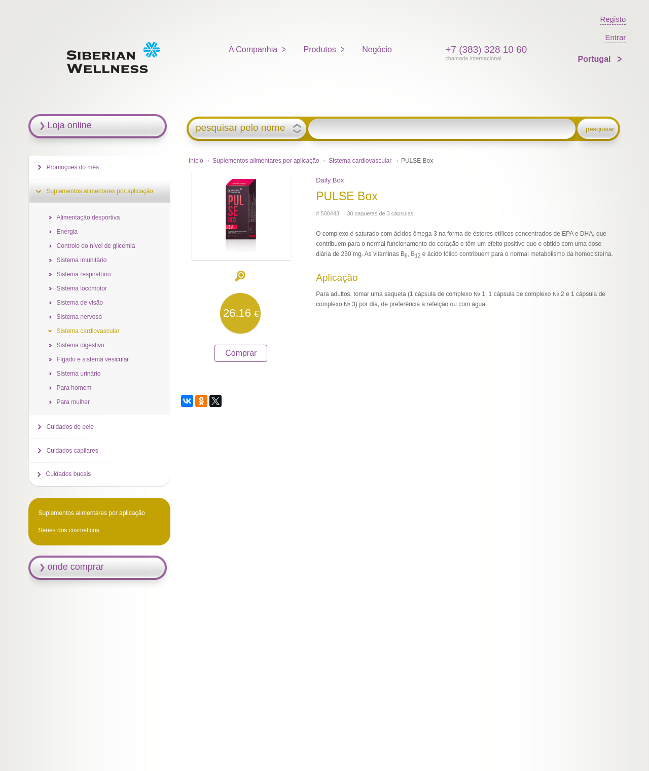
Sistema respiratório (84, 274)
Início (196, 160)
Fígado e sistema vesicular (93, 359)
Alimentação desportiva (88, 217)
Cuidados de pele (70, 426)
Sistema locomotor (82, 288)
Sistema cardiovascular (360, 160)
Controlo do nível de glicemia (96, 245)
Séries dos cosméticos (69, 530)
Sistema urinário (79, 373)
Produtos (320, 49)
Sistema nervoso (79, 316)
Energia (67, 231)
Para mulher (73, 402)
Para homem (74, 387)
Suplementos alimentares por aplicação (265, 160)
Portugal (595, 59)
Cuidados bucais (68, 474)
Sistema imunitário (82, 260)
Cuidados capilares (72, 450)
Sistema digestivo (80, 345)
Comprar (241, 353)
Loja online (70, 125)
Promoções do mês (73, 167)
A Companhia (253, 49)
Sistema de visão (80, 302)
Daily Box (330, 180)
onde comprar (76, 567)
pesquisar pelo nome (240, 128)
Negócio (377, 49)
